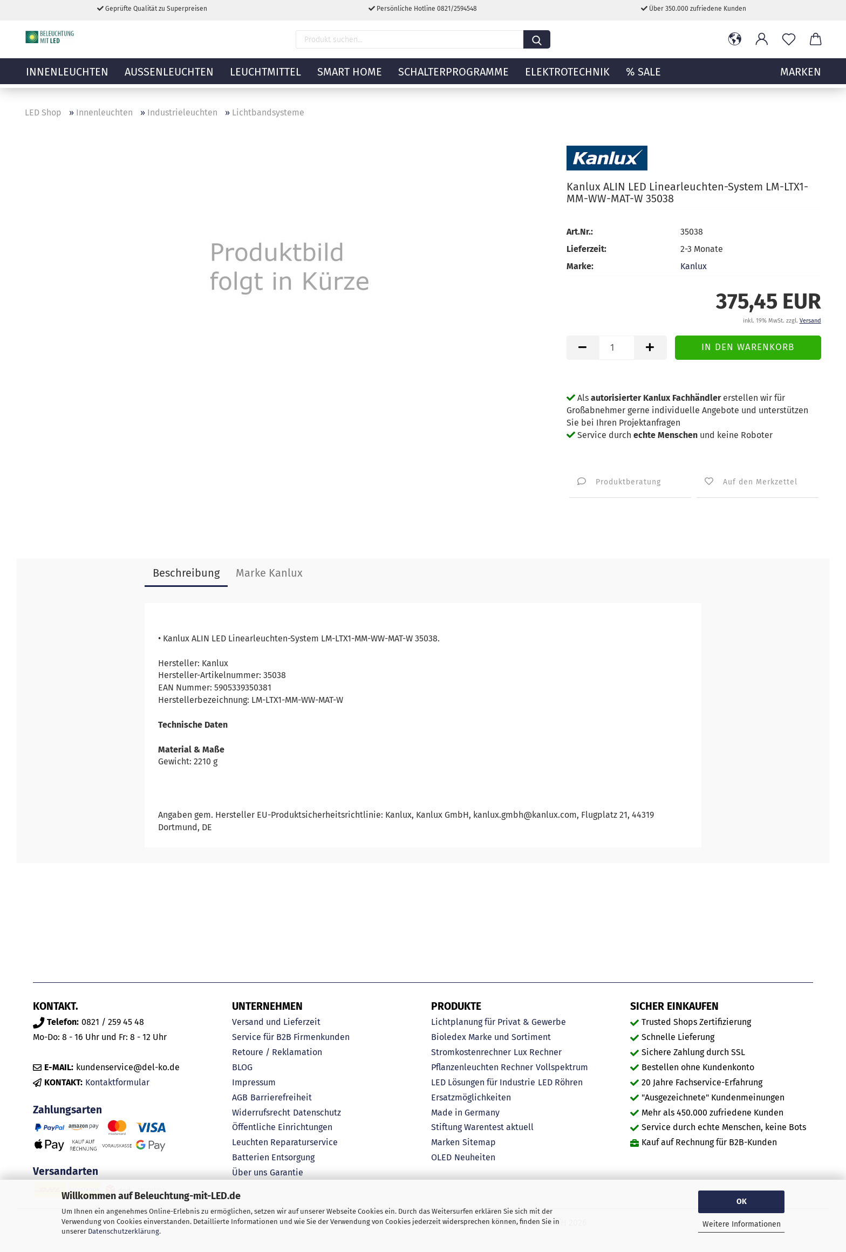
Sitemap (479, 1142)
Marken (445, 1142)
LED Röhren (560, 1082)
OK (741, 1201)
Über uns (249, 1172)
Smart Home (349, 78)
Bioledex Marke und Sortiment (491, 1037)
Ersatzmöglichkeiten (471, 1097)
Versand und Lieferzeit (276, 1022)
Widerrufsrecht (261, 1112)
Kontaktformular (117, 1082)
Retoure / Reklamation (277, 1052)
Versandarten (65, 1171)
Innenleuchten (67, 78)
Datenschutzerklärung (123, 1231)
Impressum (254, 1082)
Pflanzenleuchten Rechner (482, 1067)
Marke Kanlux (269, 572)
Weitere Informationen (741, 1224)
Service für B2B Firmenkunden (291, 1037)
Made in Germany (465, 1112)
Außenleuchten (169, 78)
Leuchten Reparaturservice (285, 1142)
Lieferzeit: (586, 249)
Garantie (286, 1172)
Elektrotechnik (567, 78)
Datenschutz (317, 1112)
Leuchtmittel (265, 78)
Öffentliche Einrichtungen (282, 1127)
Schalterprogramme (453, 78)
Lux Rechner (538, 1052)
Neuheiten (474, 1157)
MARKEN (800, 78)
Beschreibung (186, 572)
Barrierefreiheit (281, 1097)
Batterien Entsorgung (273, 1157)
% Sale (643, 78)
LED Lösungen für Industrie (483, 1082)
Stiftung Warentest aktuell (482, 1127)
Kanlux (693, 266)
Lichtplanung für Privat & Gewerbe (498, 1022)
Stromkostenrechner (471, 1052)
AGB (240, 1097)
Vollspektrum (562, 1067)
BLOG (242, 1067)
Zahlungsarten (67, 1110)
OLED (441, 1157)
